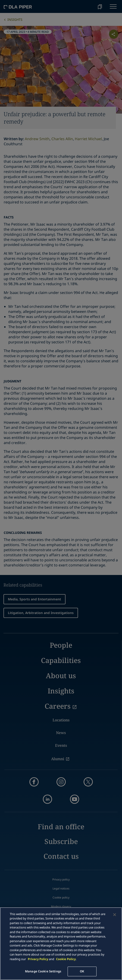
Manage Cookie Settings (43, 971)
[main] (61, 943)
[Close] (114, 915)
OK (82, 971)
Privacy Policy (38, 959)
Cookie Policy (66, 959)
